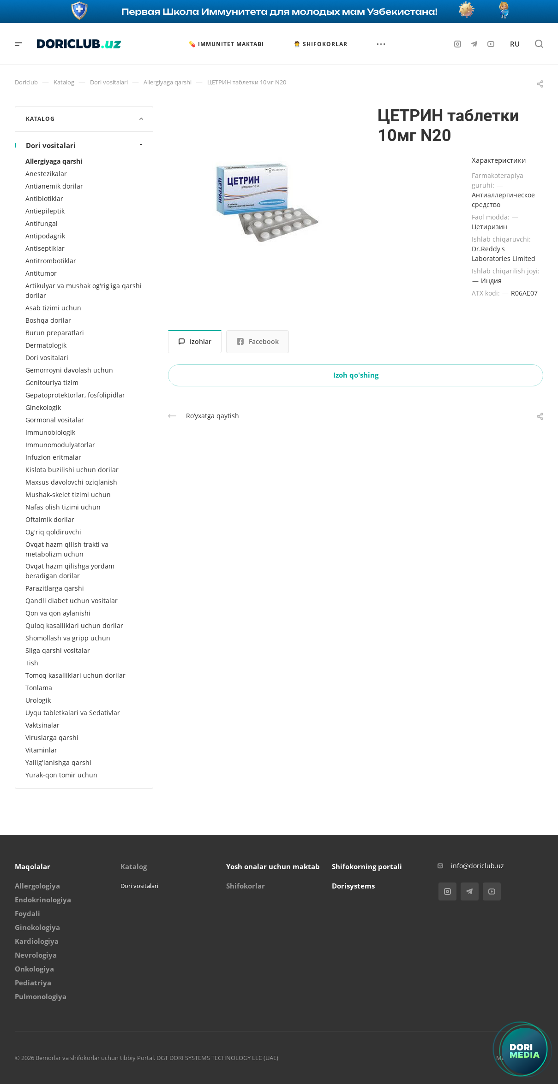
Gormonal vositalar (54, 419)
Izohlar (195, 341)
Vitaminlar (41, 750)
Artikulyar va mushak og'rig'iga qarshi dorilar (83, 290)
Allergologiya (37, 885)
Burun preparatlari (54, 332)
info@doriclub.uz (477, 865)
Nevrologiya (36, 955)
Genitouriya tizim (51, 382)
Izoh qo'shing (355, 374)
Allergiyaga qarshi (53, 161)
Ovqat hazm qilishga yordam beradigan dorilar (69, 571)
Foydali (27, 913)
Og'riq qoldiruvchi (53, 531)
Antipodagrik (45, 235)
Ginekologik (43, 407)
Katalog (133, 866)
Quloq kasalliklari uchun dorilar (74, 625)
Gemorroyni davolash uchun (69, 370)
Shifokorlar (245, 885)
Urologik (38, 700)
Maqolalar (32, 866)
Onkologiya (34, 968)
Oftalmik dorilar (49, 519)
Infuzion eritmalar (53, 457)
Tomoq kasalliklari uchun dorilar (75, 675)
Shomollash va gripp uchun (67, 638)
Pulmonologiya (40, 996)
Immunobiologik (50, 432)
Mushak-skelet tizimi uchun (68, 494)
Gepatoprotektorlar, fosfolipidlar (75, 395)
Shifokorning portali (367, 866)
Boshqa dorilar (48, 320)
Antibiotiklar (44, 198)
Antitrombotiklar (50, 260)
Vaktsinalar (42, 725)
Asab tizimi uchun (53, 307)
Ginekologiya (37, 927)
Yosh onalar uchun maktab (273, 866)
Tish (31, 662)
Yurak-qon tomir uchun (61, 774)
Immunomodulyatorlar (60, 444)
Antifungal (41, 223)
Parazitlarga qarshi (54, 588)
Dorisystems (353, 885)
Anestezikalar (46, 173)
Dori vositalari (85, 145)
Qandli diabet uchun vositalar (71, 600)
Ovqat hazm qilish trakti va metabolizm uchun (66, 549)
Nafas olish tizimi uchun (63, 507)
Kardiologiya (37, 941)
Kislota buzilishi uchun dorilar (72, 469)
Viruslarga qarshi (51, 737)
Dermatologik (45, 345)
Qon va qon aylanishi (57, 613)
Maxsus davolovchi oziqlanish (71, 482)
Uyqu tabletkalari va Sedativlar (72, 712)
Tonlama (38, 687)
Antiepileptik (45, 211)
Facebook (258, 341)
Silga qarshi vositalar (57, 650)
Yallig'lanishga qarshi (58, 762)
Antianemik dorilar (54, 186)
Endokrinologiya (43, 899)
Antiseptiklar (45, 248)
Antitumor (41, 273)
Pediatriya (33, 982)
